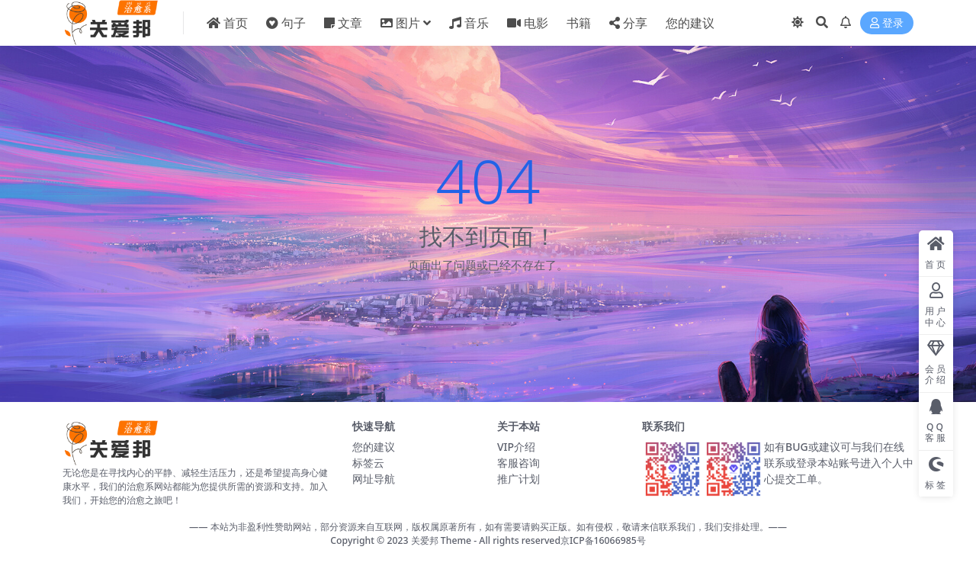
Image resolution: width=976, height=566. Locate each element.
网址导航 (373, 478)
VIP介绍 (516, 446)
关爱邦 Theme (441, 540)
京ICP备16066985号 (603, 540)
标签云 (368, 462)
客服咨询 (518, 462)
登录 (887, 23)
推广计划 (518, 478)
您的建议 (373, 446)
